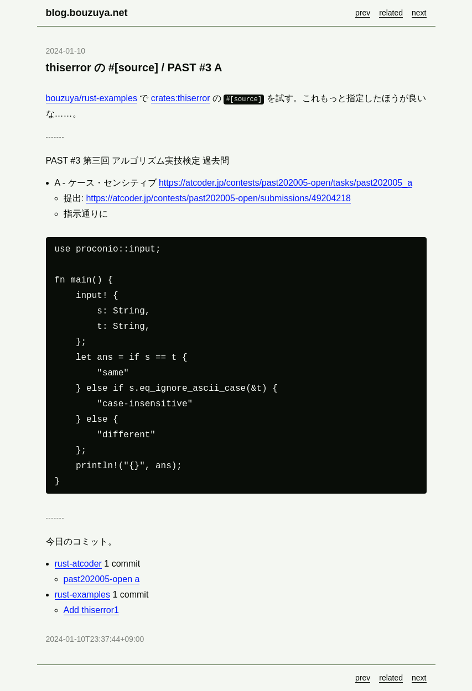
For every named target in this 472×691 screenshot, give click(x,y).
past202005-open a (102, 579)
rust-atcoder (78, 563)
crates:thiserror (180, 98)
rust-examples (82, 594)
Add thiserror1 (92, 610)
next (419, 12)
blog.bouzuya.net (87, 12)
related (391, 12)
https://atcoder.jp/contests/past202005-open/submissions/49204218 (218, 198)
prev (362, 12)
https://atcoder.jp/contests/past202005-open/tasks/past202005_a (285, 182)
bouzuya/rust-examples (91, 98)
